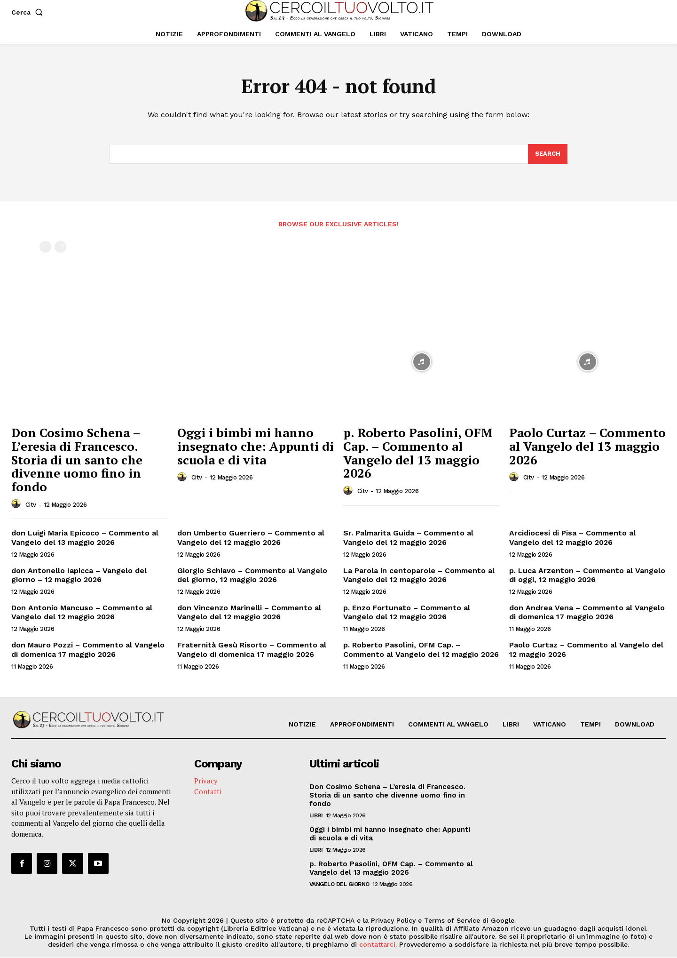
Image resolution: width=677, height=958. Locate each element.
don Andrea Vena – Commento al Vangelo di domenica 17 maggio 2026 (587, 613)
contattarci (377, 944)
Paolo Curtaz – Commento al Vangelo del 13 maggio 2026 (587, 446)
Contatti (207, 791)
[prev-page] (45, 248)
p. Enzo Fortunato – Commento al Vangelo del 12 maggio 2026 (406, 613)
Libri (316, 816)
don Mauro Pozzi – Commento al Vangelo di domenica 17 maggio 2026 (88, 650)
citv (30, 505)
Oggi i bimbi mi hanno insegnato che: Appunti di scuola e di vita (255, 446)
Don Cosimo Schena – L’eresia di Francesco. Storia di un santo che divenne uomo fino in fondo (76, 460)
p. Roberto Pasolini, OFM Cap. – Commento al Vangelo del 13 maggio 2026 (418, 453)
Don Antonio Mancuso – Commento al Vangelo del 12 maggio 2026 (81, 613)
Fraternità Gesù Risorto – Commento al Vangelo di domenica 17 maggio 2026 (251, 650)
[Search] (547, 154)
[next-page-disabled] (60, 248)
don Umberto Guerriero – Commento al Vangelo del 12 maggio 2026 (250, 538)
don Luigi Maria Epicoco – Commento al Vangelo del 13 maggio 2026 (84, 538)
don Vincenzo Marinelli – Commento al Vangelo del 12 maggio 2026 (249, 613)
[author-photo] (17, 505)
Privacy (206, 781)
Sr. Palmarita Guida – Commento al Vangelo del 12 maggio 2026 (408, 538)
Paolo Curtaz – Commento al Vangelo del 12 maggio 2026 (586, 650)
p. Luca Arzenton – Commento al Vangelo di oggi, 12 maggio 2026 (587, 575)
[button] (29, 12)
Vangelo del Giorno (339, 884)
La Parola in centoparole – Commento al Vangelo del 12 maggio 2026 (419, 575)
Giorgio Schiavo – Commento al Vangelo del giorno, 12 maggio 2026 (252, 575)
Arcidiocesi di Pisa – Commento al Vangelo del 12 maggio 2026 (572, 538)
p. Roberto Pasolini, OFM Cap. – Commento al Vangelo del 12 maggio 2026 (421, 650)
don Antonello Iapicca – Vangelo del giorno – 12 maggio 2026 (79, 575)
